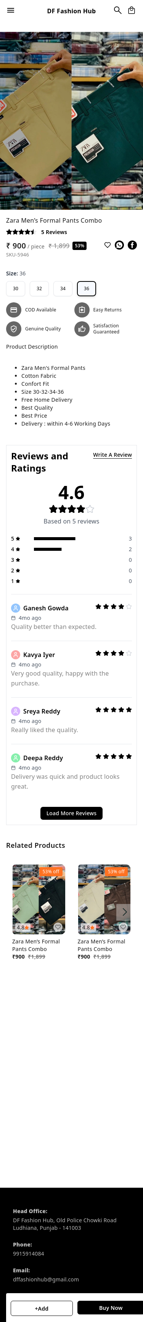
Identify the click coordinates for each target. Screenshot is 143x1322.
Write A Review (112, 454)
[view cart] (131, 10)
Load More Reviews (72, 813)
